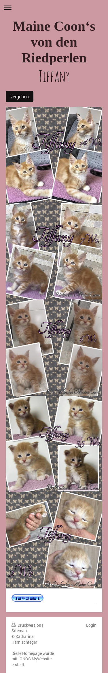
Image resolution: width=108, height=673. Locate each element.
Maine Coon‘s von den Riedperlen (54, 41)
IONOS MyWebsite (35, 658)
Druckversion (27, 625)
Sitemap (19, 630)
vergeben (19, 96)
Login (91, 625)
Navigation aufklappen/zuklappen (54, 7)
